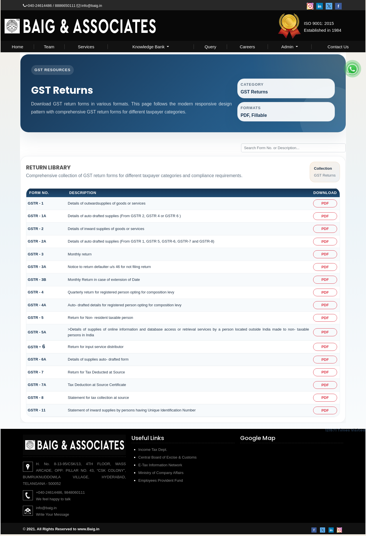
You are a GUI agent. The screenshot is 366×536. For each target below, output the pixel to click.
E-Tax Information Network (160, 467)
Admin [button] (288, 46)
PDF (325, 205)
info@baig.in (89, 5)
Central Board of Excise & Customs (167, 459)
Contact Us (338, 46)
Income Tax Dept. (152, 451)
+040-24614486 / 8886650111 (49, 5)
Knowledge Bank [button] (149, 46)
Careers (247, 46)
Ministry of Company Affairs (161, 474)
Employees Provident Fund (160, 482)
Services (86, 46)
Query (210, 46)
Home (17, 46)
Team (49, 46)
